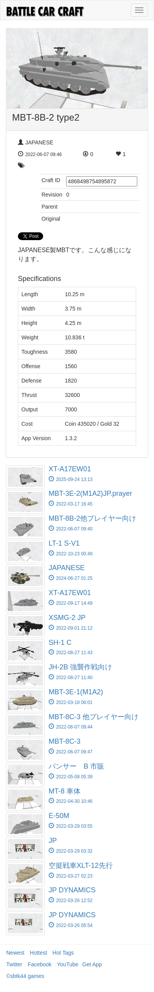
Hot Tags (63, 953)
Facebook (39, 964)
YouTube (68, 964)
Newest (15, 953)
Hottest (38, 953)
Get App (92, 964)
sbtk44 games (27, 976)
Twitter (14, 964)
